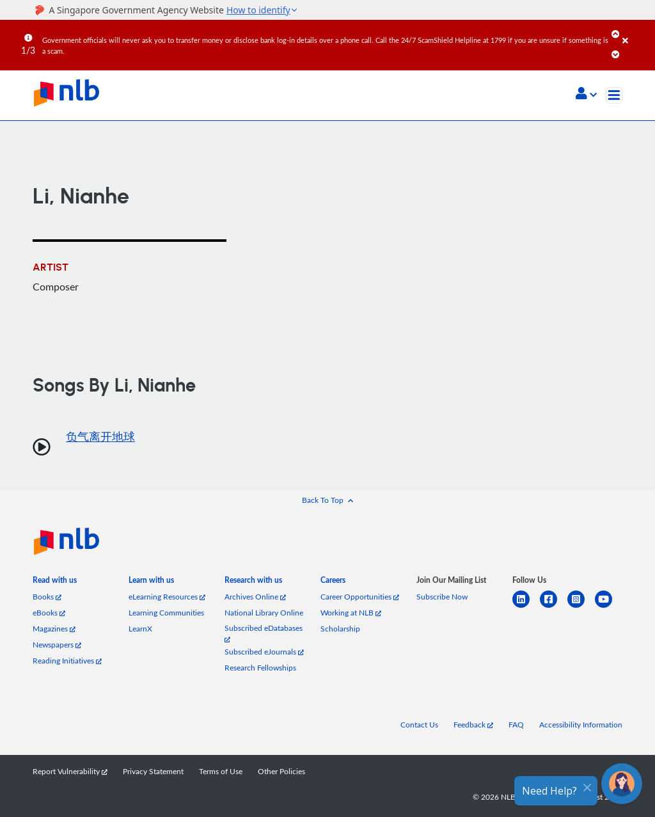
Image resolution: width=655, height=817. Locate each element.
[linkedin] (526, 607)
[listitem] (55, 583)
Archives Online (255, 596)
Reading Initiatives (67, 660)
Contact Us (419, 724)
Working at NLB (350, 612)
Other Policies (281, 771)
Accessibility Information (580, 724)
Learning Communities (166, 612)
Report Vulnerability (70, 771)
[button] (586, 94)
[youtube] (608, 607)
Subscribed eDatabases (264, 633)
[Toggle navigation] (614, 95)
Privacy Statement (153, 771)
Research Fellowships (260, 667)
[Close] (636, 31)
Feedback (473, 724)
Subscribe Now (442, 596)
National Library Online (264, 612)
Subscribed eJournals (264, 651)
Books (47, 596)
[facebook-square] (553, 607)
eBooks (49, 612)
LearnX (140, 628)
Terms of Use (220, 771)
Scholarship (340, 628)
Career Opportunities (359, 596)
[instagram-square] (581, 607)
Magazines (54, 628)
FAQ (516, 724)
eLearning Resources (167, 596)
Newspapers (57, 644)
